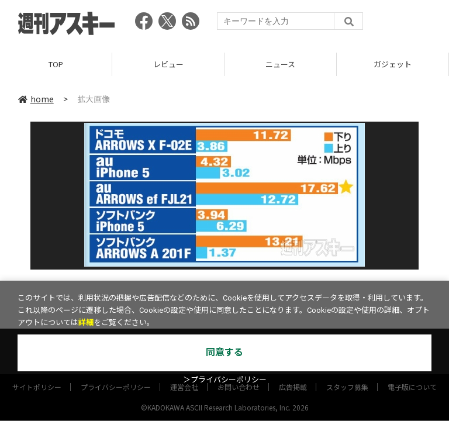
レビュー (168, 64)
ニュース (280, 64)
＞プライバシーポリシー (225, 379)
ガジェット (393, 64)
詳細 (86, 322)
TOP (56, 64)
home (36, 99)
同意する (224, 352)
